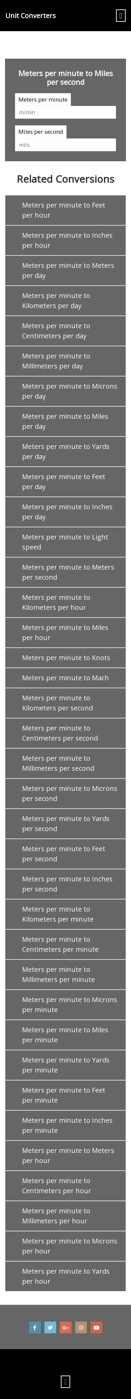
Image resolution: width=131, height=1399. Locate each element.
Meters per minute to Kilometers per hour (56, 602)
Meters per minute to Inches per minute (67, 1125)
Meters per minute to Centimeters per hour (56, 1185)
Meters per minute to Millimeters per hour (56, 1215)
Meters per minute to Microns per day (69, 391)
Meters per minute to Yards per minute (66, 1064)
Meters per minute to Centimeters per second (60, 733)
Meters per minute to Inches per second (67, 883)
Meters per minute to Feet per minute (63, 1095)
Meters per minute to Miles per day (65, 421)
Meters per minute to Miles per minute (65, 1034)
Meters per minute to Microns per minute (69, 1004)
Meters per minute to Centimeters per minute (60, 944)
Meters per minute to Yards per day (66, 451)
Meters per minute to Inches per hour (67, 240)
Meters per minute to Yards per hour (66, 1276)
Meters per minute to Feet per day (63, 481)
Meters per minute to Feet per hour (63, 210)
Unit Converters (30, 15)
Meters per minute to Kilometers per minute (58, 914)
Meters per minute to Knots (66, 657)
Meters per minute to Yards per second (66, 823)
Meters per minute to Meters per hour (68, 1155)
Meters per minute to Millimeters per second (58, 763)
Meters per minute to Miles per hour (65, 632)
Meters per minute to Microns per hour (69, 1246)
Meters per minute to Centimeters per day (56, 330)
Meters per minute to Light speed (65, 541)
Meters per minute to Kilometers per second (57, 702)
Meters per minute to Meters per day (68, 270)
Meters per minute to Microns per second (69, 793)
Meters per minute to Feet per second (63, 853)
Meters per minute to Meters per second (68, 572)
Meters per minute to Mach (65, 677)
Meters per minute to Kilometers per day (56, 300)
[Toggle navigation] (121, 15)
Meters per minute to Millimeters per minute (58, 974)
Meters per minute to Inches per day (67, 511)
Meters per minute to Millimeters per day (56, 360)
